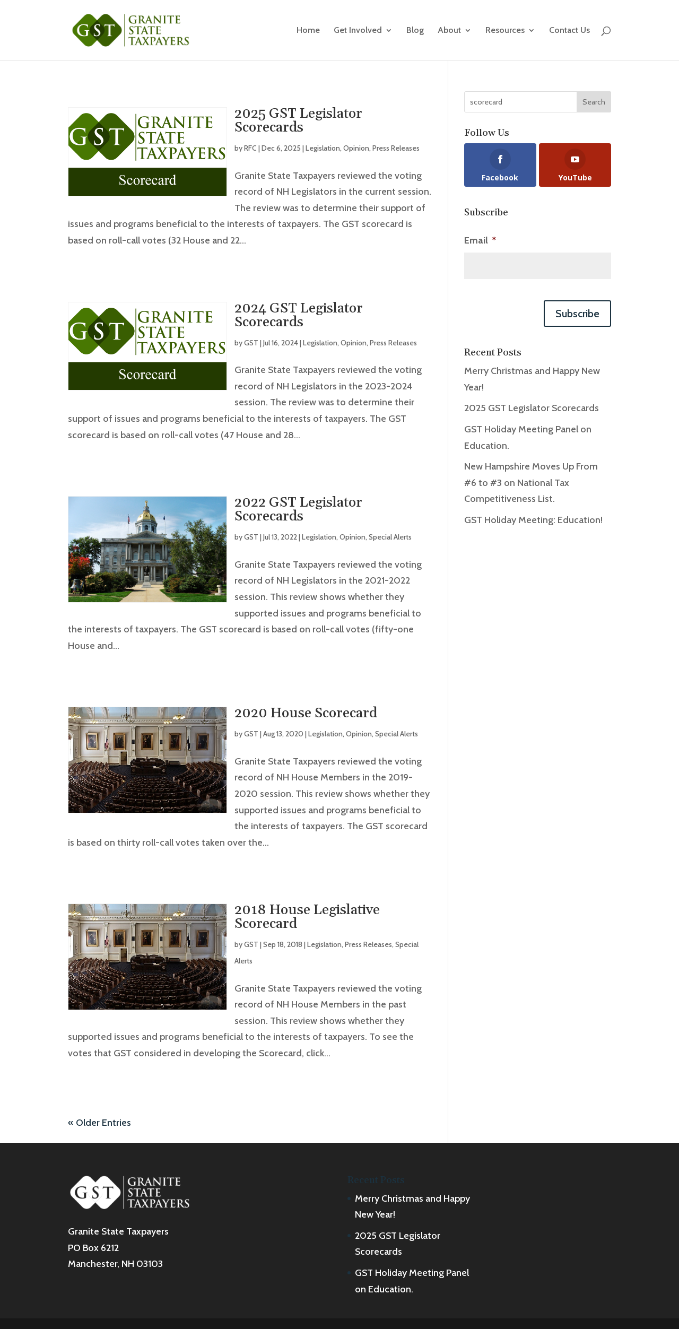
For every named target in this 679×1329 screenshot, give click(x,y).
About (449, 31)
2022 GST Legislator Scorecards (298, 509)
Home (308, 31)
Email (480, 240)
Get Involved (358, 31)
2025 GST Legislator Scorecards (298, 120)
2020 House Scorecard (305, 713)
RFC (250, 148)
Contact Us (569, 31)
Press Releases (396, 148)
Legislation (323, 148)
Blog (415, 31)
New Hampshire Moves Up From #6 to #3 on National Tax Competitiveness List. (531, 483)
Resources (505, 31)
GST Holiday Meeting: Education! (533, 520)
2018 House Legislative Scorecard (307, 917)
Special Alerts (390, 537)
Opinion (356, 148)
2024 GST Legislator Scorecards (298, 315)
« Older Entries (99, 1122)
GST (251, 343)
